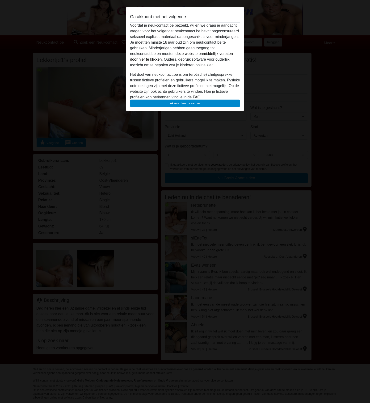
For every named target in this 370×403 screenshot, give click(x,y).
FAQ (196, 97)
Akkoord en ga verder (185, 103)
